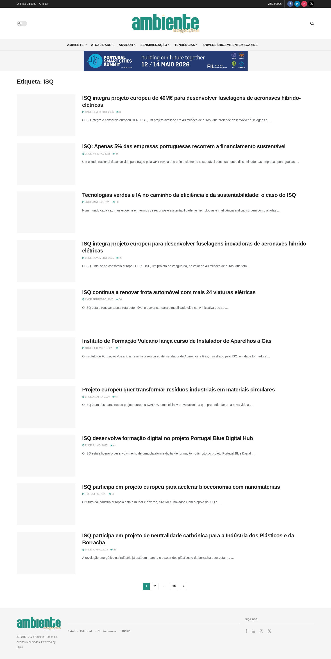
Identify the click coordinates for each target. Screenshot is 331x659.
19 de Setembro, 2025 (97, 299)
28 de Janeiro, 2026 (96, 153)
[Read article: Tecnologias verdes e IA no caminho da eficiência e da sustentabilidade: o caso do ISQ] (46, 212)
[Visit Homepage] (165, 23)
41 (113, 445)
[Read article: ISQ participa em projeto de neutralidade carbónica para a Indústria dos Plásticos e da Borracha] (46, 553)
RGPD (126, 631)
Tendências (185, 45)
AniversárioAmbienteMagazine (230, 45)
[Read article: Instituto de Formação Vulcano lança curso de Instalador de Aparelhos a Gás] (46, 358)
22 (119, 258)
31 (119, 348)
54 (115, 396)
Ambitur (43, 3)
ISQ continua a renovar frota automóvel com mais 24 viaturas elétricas (169, 292)
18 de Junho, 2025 (95, 549)
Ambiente (75, 45)
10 (174, 586)
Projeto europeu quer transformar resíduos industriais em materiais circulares (178, 389)
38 (115, 202)
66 (115, 153)
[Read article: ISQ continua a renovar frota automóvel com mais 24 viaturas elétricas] (46, 310)
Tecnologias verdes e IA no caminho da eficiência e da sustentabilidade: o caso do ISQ (189, 195)
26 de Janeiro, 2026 (96, 202)
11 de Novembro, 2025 (98, 258)
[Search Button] (312, 23)
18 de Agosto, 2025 (96, 396)
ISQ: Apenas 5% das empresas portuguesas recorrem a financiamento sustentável (184, 146)
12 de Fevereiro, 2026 (98, 112)
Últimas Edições (26, 3)
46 (113, 549)
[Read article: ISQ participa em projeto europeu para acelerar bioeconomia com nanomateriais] (46, 504)
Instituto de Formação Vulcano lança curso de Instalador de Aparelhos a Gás (176, 341)
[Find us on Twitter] (311, 4)
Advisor (126, 45)
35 (111, 494)
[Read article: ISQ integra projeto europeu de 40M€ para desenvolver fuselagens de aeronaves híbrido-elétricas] (46, 115)
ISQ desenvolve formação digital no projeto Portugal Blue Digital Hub (167, 438)
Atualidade (101, 45)
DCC (20, 647)
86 (119, 299)
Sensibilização (154, 45)
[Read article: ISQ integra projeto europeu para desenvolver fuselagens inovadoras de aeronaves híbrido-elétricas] (46, 261)
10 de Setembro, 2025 (97, 348)
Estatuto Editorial (80, 631)
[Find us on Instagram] (304, 4)
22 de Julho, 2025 (94, 445)
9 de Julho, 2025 (94, 494)
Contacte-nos (106, 631)
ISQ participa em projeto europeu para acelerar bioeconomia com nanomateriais (181, 487)
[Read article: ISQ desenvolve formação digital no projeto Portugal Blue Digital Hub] (46, 456)
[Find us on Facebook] (290, 4)
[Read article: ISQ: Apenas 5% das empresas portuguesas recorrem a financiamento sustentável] (46, 164)
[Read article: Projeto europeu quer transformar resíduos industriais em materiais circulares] (46, 407)
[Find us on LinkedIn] (297, 4)
